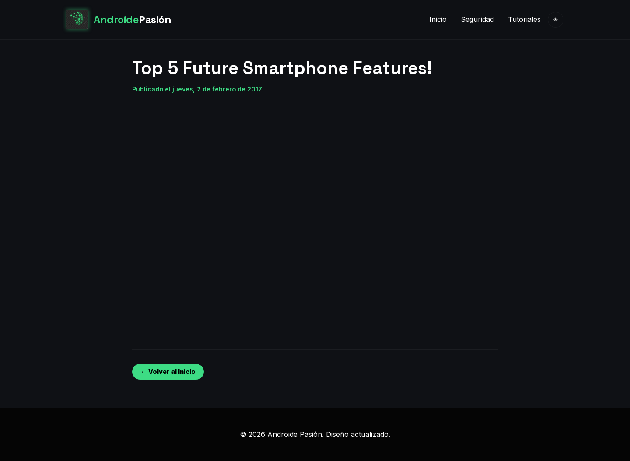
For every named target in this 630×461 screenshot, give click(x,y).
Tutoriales (524, 19)
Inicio (438, 19)
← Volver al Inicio (167, 371)
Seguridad (477, 19)
